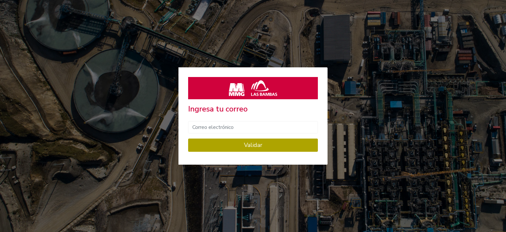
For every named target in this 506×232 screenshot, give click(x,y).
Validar (253, 145)
